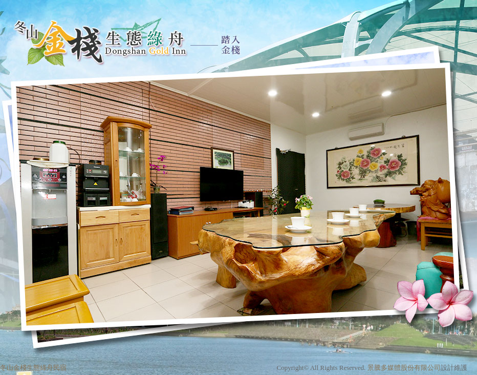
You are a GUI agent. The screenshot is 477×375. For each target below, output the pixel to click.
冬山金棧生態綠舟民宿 (33, 367)
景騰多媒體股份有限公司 (404, 367)
